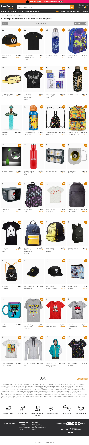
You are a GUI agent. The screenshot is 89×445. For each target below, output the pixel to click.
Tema (2, 11)
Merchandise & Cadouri (12, 15)
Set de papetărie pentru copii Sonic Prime (51, 95)
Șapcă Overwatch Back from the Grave (51, 287)
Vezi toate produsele (82, 378)
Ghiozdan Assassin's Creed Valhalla (73, 210)
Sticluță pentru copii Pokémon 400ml (29, 133)
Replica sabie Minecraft (5, 133)
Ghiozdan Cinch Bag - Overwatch (7, 287)
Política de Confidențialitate (39, 427)
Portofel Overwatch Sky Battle (73, 287)
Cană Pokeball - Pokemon (6, 210)
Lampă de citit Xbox (7, 171)
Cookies (34, 429)
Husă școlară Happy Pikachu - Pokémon (7, 95)
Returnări (21, 429)
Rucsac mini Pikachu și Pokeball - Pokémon (51, 134)
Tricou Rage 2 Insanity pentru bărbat (6, 249)
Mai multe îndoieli (23, 431)
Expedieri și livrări (23, 426)
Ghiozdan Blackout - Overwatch (73, 248)
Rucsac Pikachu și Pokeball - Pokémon (73, 133)
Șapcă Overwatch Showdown (6, 56)
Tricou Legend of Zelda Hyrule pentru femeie (29, 57)
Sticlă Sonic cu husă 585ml (51, 56)
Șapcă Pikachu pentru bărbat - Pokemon (50, 249)
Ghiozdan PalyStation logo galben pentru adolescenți (28, 250)
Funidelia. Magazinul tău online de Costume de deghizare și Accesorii (7, 7)
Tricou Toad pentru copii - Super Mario (51, 325)
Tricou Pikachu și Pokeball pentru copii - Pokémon (28, 326)
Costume (10, 11)
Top (57, 11)
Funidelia (3, 15)
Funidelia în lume (36, 424)
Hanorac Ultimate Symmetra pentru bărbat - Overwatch (51, 365)
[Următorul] (48, 378)
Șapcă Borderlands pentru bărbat (29, 287)
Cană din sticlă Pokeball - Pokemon (73, 172)
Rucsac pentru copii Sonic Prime (73, 56)
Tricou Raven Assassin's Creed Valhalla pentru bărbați (28, 96)
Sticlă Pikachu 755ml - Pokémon (73, 95)
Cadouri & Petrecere (30, 11)
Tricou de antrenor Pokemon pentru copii (73, 326)
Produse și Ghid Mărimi (24, 427)
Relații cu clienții (9, 423)
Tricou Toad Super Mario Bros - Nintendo (51, 211)
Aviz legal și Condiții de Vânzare (39, 426)
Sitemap (34, 431)
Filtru (4, 23)
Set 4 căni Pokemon (51, 171)
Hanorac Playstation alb (29, 364)
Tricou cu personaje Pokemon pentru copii (7, 365)
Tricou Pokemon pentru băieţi (72, 364)
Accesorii (18, 11)
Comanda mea (22, 424)
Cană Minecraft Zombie (6, 325)
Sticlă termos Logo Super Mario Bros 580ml (29, 172)
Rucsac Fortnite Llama (28, 210)
